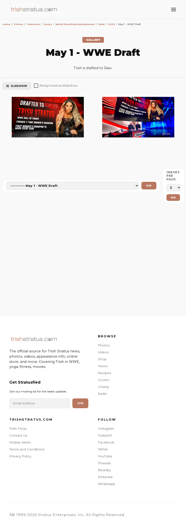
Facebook (106, 442)
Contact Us (18, 435)
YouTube (105, 456)
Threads (104, 463)
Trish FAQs (18, 428)
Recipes (104, 373)
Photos (104, 345)
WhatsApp (106, 484)
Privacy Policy (20, 456)
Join (80, 403)
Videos (103, 352)
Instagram (106, 428)
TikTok (103, 449)
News (102, 366)
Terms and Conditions (26, 449)
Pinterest (105, 477)
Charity (103, 387)
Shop (102, 359)
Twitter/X (105, 435)
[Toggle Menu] (173, 9)
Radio (102, 394)
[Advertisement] (93, 260)
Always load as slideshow (56, 85)
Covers (103, 380)
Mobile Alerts (20, 442)
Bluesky (104, 470)
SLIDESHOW (16, 85)
